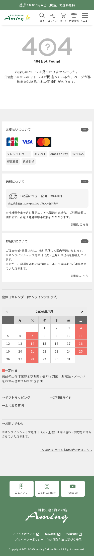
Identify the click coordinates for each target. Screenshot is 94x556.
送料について (15, 181)
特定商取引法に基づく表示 (64, 539)
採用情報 (72, 534)
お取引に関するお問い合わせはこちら (67, 450)
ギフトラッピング (17, 397)
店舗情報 (51, 534)
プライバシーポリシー (29, 539)
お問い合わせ (14, 423)
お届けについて (17, 241)
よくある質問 (14, 405)
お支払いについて (18, 129)
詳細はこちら (79, 224)
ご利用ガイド (62, 397)
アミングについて (24, 534)
